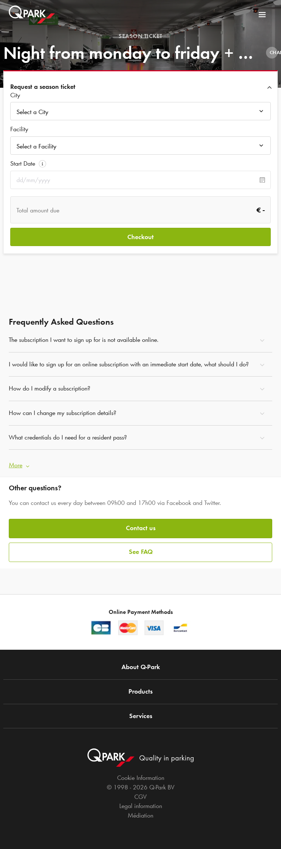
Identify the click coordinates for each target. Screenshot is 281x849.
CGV (140, 797)
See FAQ (141, 552)
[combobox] (140, 113)
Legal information (140, 806)
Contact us (141, 528)
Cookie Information (140, 778)
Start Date (22, 163)
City (15, 95)
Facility (19, 129)
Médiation (140, 815)
